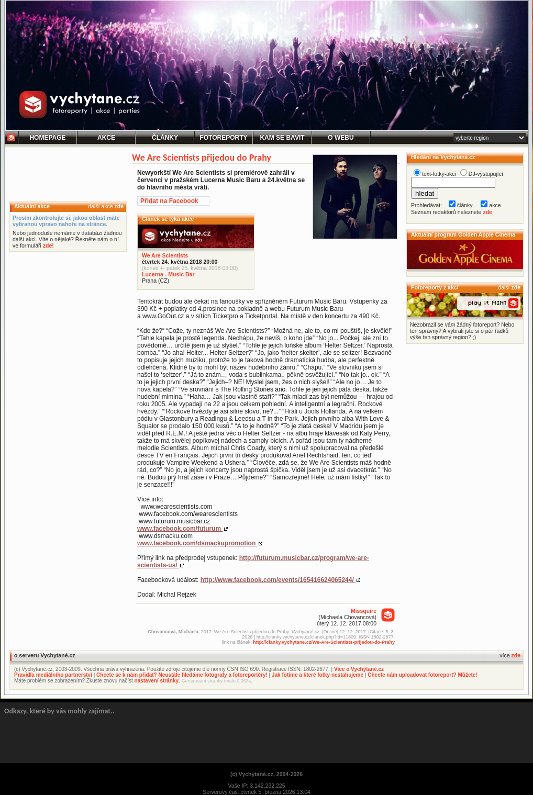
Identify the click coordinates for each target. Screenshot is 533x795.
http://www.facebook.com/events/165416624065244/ (278, 580)
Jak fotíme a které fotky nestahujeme (317, 675)
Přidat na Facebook (169, 201)
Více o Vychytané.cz (359, 669)
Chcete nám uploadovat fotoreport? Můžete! (422, 675)
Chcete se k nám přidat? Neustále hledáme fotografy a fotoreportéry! (182, 675)
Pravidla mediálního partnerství (53, 675)
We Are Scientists (165, 255)
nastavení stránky (157, 681)
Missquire (363, 611)
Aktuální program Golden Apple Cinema (463, 234)
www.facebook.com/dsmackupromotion (197, 543)
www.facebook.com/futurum (180, 528)
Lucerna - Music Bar (168, 274)
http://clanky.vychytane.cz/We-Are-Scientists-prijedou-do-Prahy (324, 642)
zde (119, 206)
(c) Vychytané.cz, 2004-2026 (266, 774)
